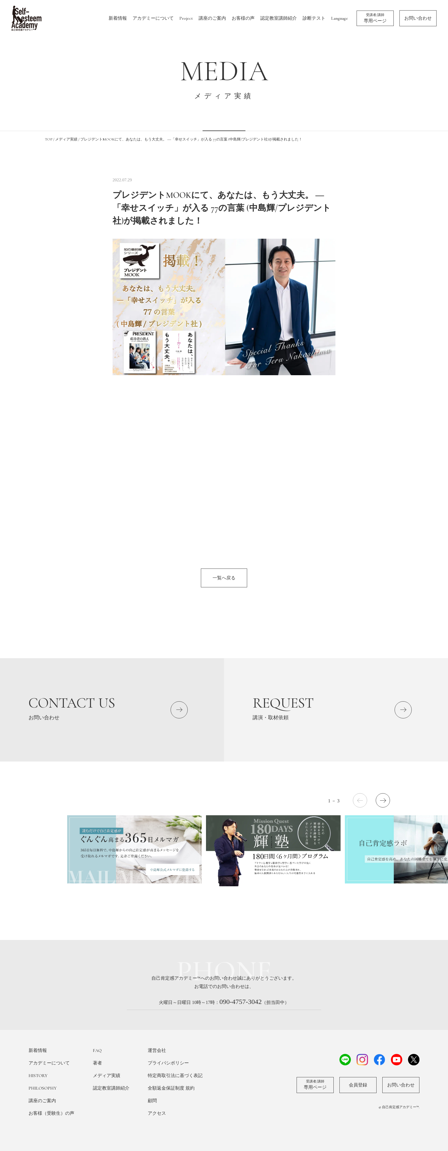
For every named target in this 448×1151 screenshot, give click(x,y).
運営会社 (157, 1050)
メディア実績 (106, 1075)
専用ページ (375, 18)
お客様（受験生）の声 (51, 1113)
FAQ (97, 1050)
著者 (97, 1063)
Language (339, 18)
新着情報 (118, 18)
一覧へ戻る (224, 577)
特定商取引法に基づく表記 (175, 1075)
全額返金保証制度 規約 (171, 1088)
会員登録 (358, 1085)
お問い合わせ (418, 18)
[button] (383, 800)
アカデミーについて (153, 18)
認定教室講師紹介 (278, 18)
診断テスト (314, 18)
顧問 (152, 1101)
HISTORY (38, 1075)
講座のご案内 (212, 18)
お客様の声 (243, 18)
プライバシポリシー (168, 1063)
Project (186, 18)
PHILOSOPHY (43, 1088)
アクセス (157, 1113)
